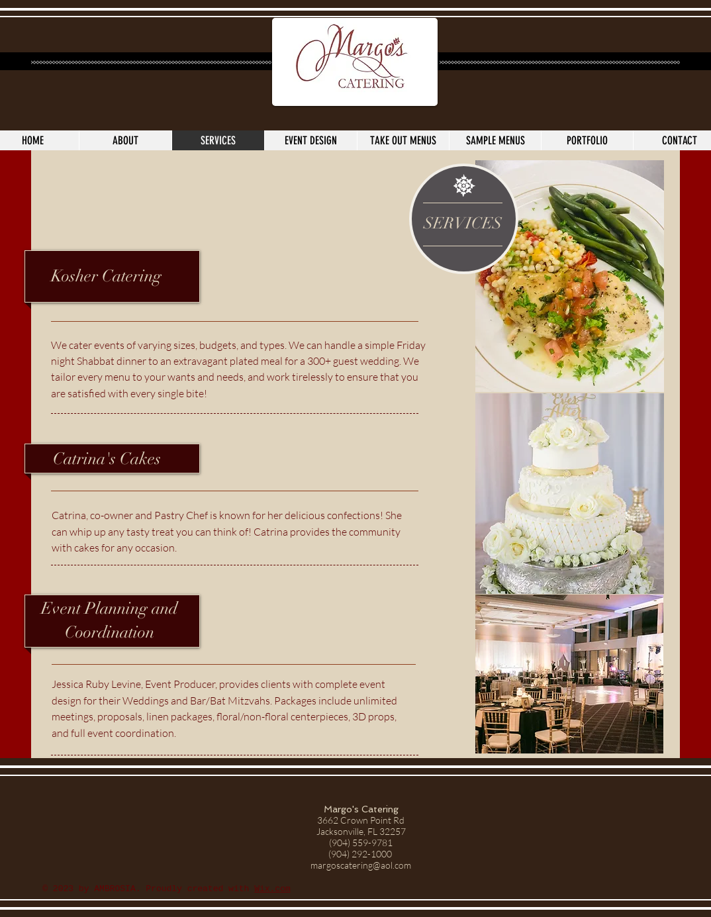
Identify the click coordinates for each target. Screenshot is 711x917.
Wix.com (272, 889)
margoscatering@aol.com (360, 865)
